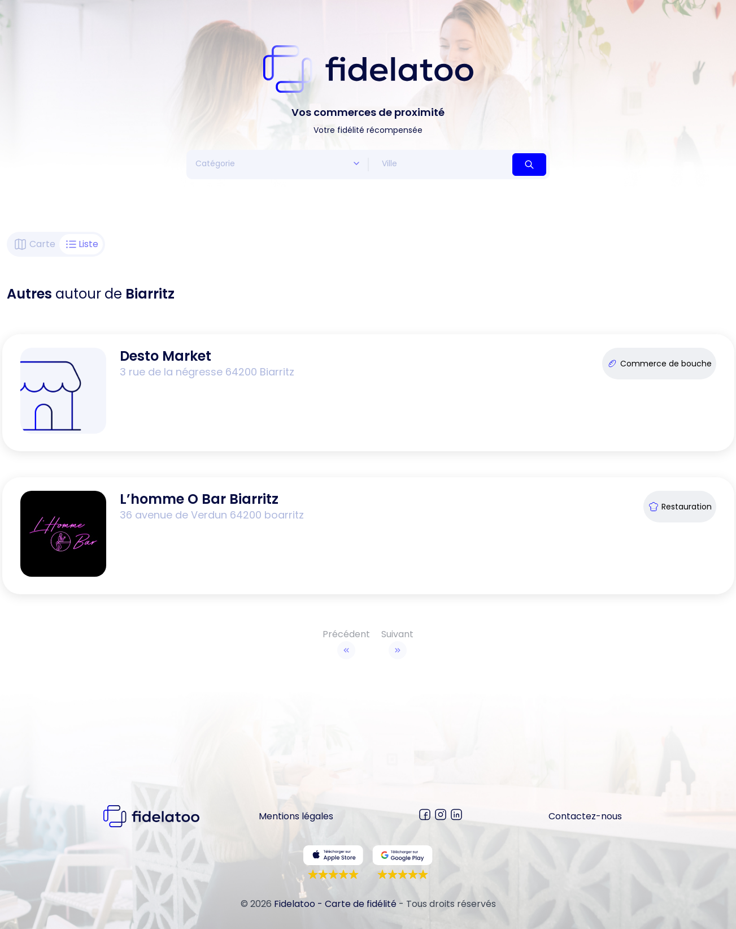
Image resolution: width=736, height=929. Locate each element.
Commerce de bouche (659, 363)
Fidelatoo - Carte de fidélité (335, 903)
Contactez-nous (585, 816)
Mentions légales (296, 816)
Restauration (680, 506)
